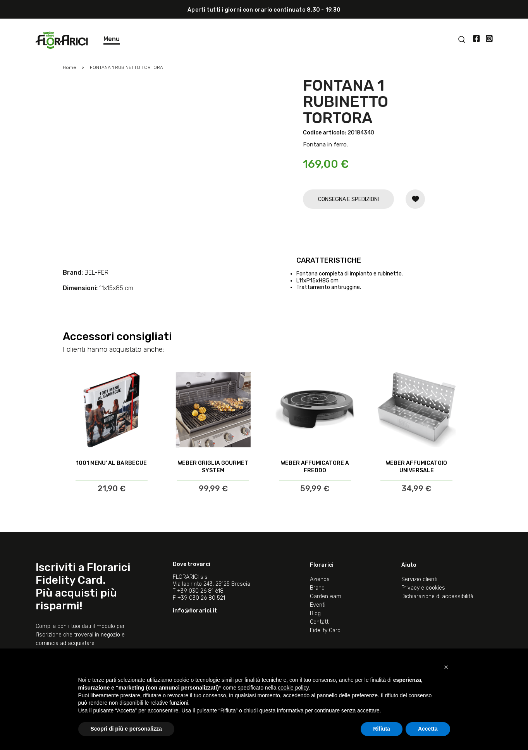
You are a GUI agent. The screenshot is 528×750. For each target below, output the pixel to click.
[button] (446, 667)
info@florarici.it (195, 610)
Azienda (320, 579)
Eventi (317, 605)
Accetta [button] (428, 729)
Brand (317, 588)
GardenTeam (325, 596)
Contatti (320, 622)
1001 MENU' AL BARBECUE (111, 463)
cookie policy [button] (293, 688)
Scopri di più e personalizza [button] (126, 729)
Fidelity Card (325, 630)
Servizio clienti (419, 579)
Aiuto (408, 565)
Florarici (322, 565)
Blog (315, 613)
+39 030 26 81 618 (200, 591)
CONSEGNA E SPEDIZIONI (348, 199)
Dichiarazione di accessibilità (437, 596)
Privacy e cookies (423, 588)
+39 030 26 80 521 (201, 598)
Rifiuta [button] (381, 729)
